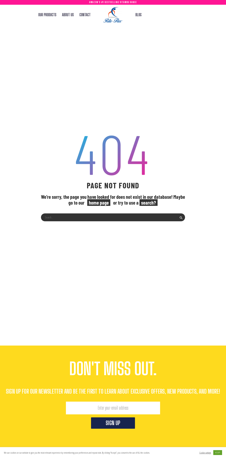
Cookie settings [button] (205, 452)
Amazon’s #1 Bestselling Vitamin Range (113, 2)
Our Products (47, 15)
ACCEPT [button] (217, 452)
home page (99, 203)
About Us (68, 15)
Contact (85, 15)
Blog (138, 15)
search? (148, 203)
